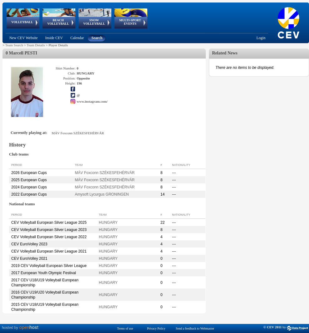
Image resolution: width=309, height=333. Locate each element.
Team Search (14, 45)
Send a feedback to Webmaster (195, 328)
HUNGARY (108, 222)
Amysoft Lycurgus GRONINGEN (102, 194)
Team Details (36, 45)
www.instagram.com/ (92, 101)
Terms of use (125, 328)
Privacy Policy (156, 328)
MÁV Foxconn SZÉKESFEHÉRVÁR (104, 173)
